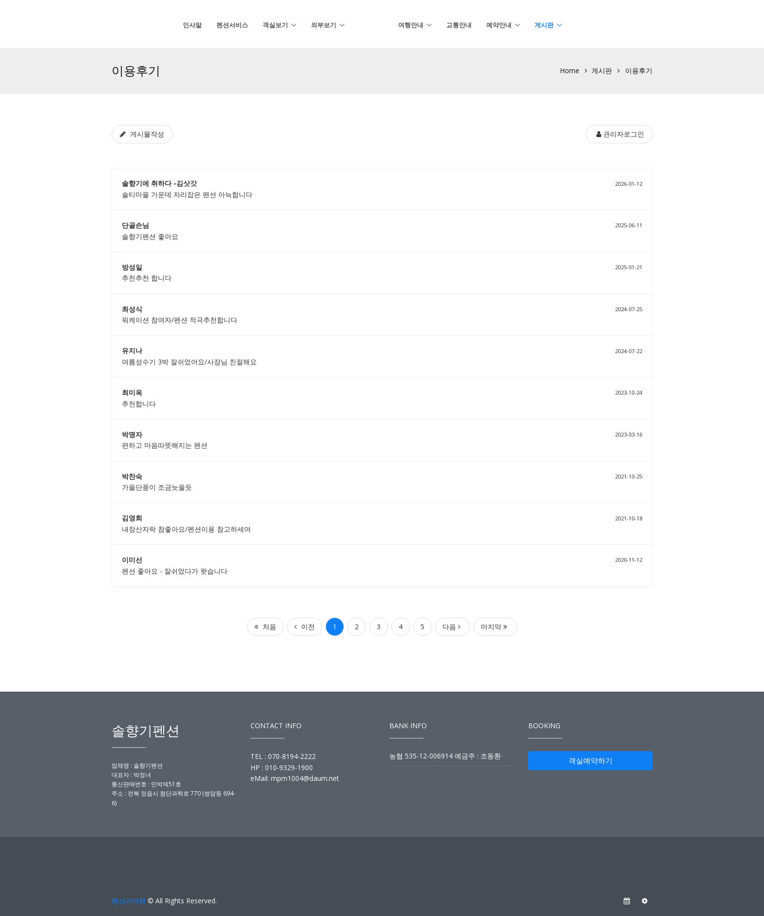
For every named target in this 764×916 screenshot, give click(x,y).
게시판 (544, 24)
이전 (304, 626)
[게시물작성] (142, 134)
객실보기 (275, 24)
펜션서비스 (232, 24)
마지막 (494, 626)
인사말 (192, 24)
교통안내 (459, 24)
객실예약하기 (590, 760)
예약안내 (499, 24)
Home (569, 70)
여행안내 (410, 24)
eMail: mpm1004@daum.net (294, 778)
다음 (451, 626)
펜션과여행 (129, 900)
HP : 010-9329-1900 (281, 767)
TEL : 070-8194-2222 (283, 756)
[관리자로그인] (619, 134)
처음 (265, 626)
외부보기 (323, 24)
